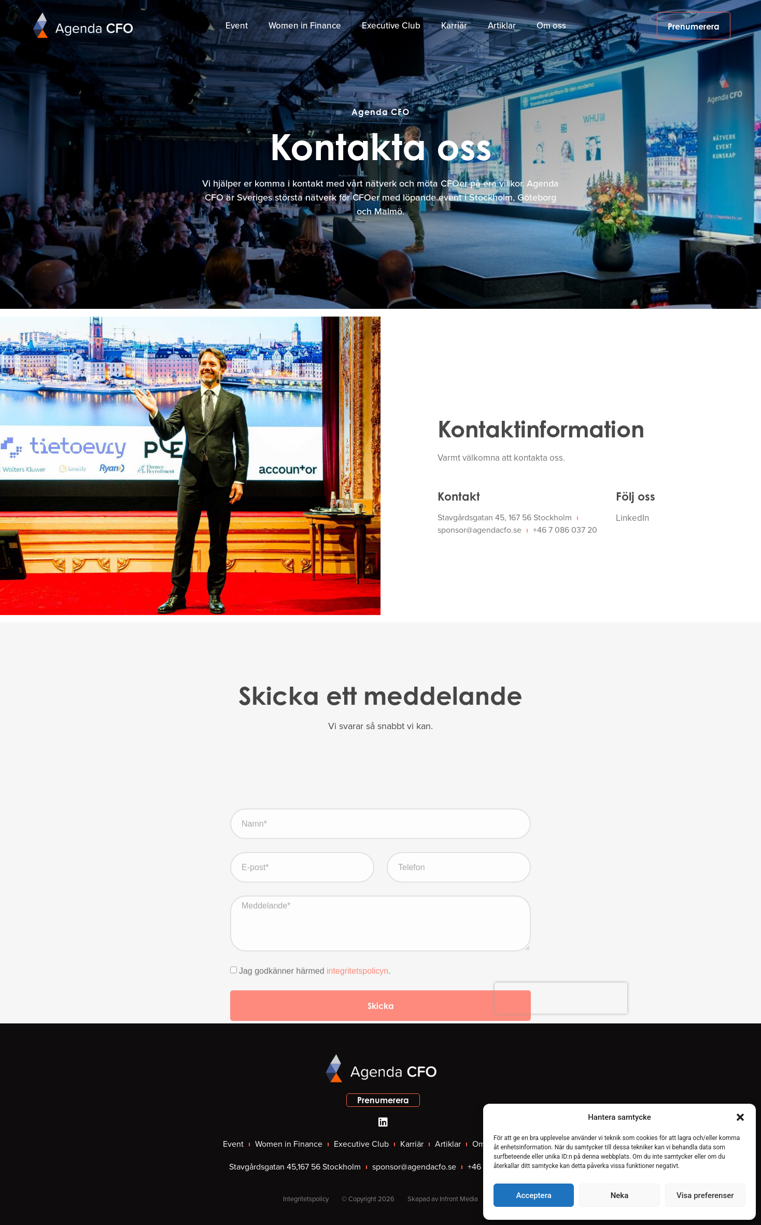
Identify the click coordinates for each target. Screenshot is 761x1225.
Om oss (551, 25)
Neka (620, 1195)
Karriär (454, 25)
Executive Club (391, 25)
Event (237, 25)
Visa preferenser (705, 1195)
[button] (740, 1117)
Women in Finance (305, 25)
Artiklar (502, 25)
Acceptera (534, 1195)
